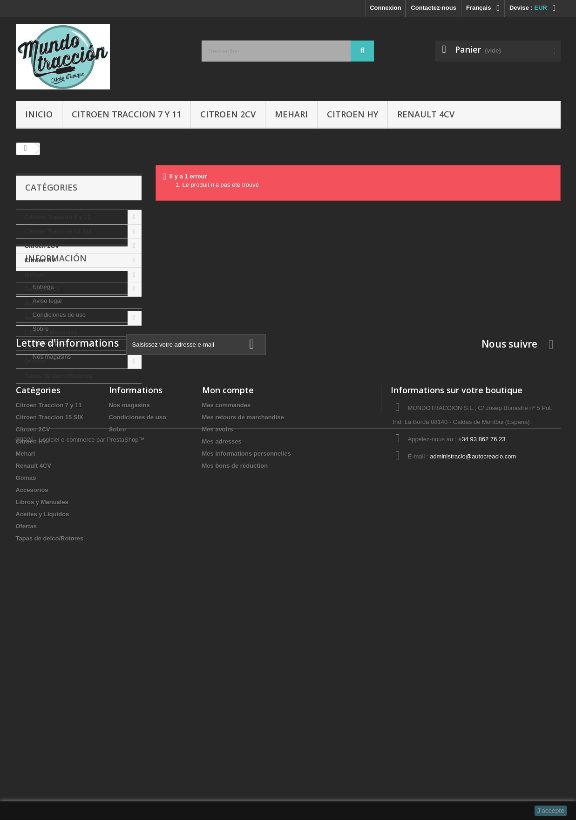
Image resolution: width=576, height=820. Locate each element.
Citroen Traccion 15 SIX (58, 231)
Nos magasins (51, 506)
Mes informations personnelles (246, 676)
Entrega (42, 436)
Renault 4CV (425, 114)
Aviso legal (46, 450)
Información (56, 411)
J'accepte (550, 810)
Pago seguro (49, 492)
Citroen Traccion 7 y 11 (126, 114)
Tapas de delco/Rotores (59, 375)
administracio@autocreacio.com (473, 679)
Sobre (39, 478)
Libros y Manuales (51, 332)
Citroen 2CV (228, 114)
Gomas (35, 303)
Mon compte (228, 612)
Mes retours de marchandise (243, 639)
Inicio (39, 114)
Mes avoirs (217, 652)
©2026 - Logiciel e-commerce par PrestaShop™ (80, 794)
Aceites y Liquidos (51, 346)
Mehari (291, 114)
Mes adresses (222, 664)
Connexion (385, 7)
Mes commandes (226, 627)
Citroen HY (352, 114)
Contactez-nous (433, 7)
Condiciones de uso (58, 464)
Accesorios (41, 317)
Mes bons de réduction (235, 688)
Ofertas (35, 361)
